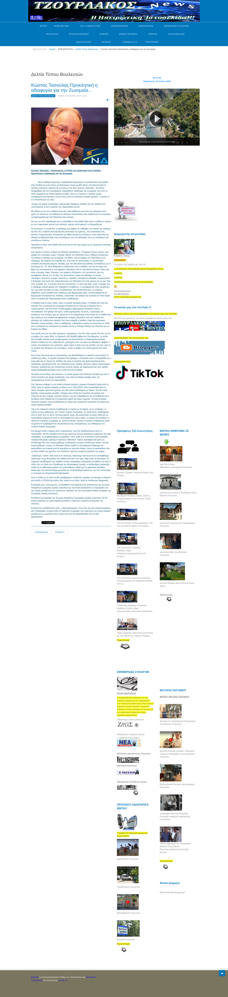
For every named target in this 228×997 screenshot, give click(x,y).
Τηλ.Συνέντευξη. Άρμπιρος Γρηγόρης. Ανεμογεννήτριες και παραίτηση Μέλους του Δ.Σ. (135, 581)
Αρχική (52, 49)
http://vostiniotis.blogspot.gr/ (172, 892)
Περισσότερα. (166, 595)
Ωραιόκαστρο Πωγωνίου (128, 859)
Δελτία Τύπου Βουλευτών (86, 49)
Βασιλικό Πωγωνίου (126, 939)
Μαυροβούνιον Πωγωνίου (128, 913)
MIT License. (91, 977)
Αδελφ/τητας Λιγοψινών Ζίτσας (130, 734)
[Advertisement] (84, 59)
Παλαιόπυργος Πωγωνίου (128, 887)
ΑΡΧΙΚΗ (43, 26)
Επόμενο (60, 532)
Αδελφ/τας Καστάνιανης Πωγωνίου (134, 753)
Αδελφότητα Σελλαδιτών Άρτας (132, 782)
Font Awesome (37, 980)
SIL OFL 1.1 (63, 980)
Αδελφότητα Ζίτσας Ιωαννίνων (130, 719)
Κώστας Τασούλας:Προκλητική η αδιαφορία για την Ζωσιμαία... (64, 87)
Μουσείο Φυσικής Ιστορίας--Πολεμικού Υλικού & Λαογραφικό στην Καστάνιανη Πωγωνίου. (177, 754)
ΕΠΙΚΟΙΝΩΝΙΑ (151, 42)
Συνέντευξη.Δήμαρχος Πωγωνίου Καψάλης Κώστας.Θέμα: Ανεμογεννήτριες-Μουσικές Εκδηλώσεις (134, 608)
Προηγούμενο (41, 532)
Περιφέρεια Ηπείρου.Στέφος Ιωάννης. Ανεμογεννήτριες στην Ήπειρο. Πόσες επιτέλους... (134, 498)
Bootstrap (35, 977)
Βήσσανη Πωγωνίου (127, 766)
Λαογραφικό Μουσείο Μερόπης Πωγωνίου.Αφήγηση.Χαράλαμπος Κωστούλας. (175, 816)
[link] (139, 269)
